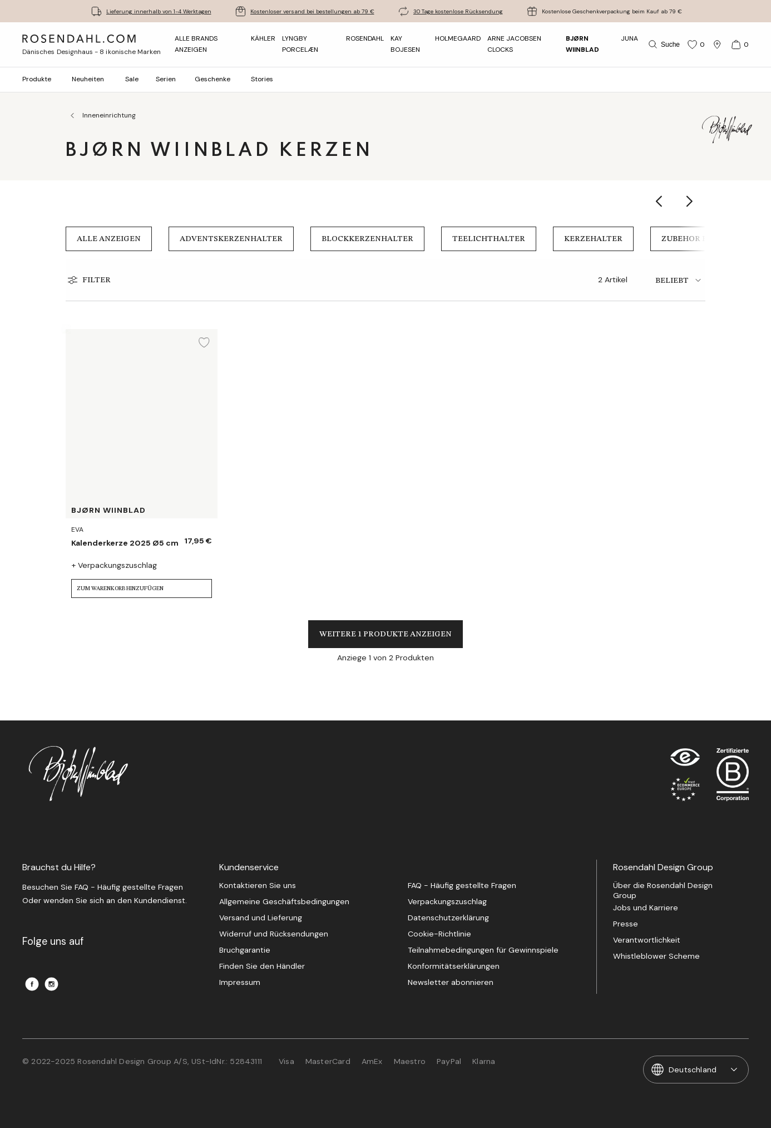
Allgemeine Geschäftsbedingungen (284, 901)
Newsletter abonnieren (450, 982)
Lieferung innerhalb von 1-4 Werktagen (158, 11)
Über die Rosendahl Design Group (663, 890)
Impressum (239, 982)
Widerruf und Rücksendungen (273, 934)
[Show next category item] (690, 201)
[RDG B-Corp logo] (732, 777)
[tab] (680, 280)
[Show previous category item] (659, 201)
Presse (625, 924)
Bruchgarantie (244, 950)
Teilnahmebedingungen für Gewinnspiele (483, 950)
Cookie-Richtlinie (439, 934)
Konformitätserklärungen (454, 966)
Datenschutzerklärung (448, 918)
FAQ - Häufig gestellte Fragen (462, 885)
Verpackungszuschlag (447, 901)
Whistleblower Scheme (656, 956)
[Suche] (663, 44)
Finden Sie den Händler (262, 966)
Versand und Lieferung (260, 918)
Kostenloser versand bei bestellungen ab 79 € (312, 11)
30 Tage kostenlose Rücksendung (458, 11)
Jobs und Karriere (645, 908)
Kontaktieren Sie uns (257, 885)
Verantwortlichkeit (646, 940)
